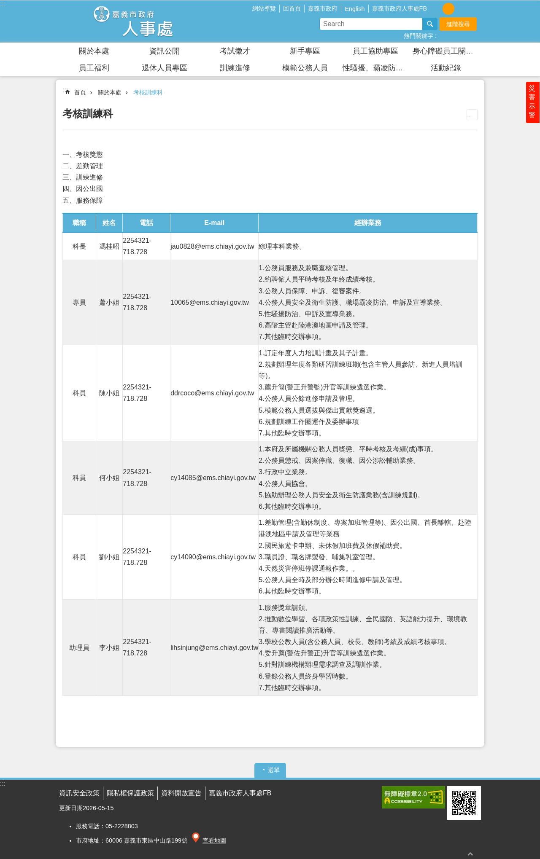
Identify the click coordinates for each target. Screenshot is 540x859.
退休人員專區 (164, 68)
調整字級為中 (448, 9)
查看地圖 (214, 840)
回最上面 (470, 853)
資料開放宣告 (181, 793)
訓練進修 (235, 68)
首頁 (80, 92)
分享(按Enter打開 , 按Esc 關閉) (474, 8)
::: (2, 4)
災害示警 (532, 104)
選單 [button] (274, 770)
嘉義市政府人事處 (133, 21)
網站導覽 (264, 8)
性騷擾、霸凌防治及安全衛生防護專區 (377, 68)
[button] (413, 797)
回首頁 (292, 8)
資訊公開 (164, 51)
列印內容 (472, 114)
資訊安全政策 (79, 793)
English (354, 8)
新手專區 (305, 51)
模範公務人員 (305, 68)
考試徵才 (235, 51)
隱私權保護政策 (130, 793)
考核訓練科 (148, 92)
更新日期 (71, 808)
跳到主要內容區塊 (4, 4)
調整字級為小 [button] (437, 9)
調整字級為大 (460, 9)
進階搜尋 (458, 24)
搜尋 (429, 24)
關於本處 (94, 51)
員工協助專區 (375, 51)
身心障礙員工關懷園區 (447, 51)
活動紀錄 (446, 68)
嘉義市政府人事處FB (399, 8)
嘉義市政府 (323, 8)
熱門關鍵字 (418, 35)
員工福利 (94, 68)
